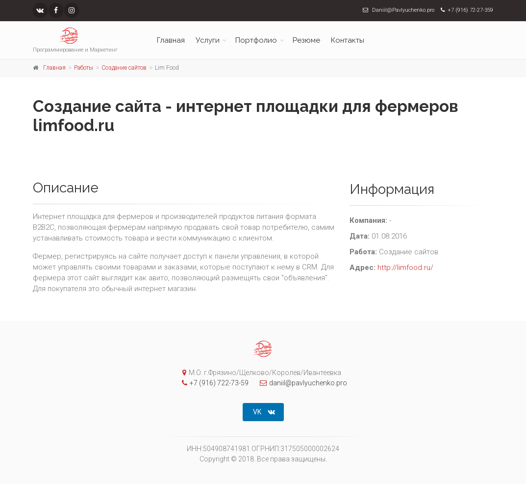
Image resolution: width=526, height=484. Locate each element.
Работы (83, 67)
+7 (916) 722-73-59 (213, 383)
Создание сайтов (124, 67)
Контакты (347, 40)
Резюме (306, 40)
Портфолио (256, 40)
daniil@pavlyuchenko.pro (301, 383)
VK (264, 411)
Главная (171, 40)
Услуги (208, 40)
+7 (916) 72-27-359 (470, 10)
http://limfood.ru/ (405, 267)
